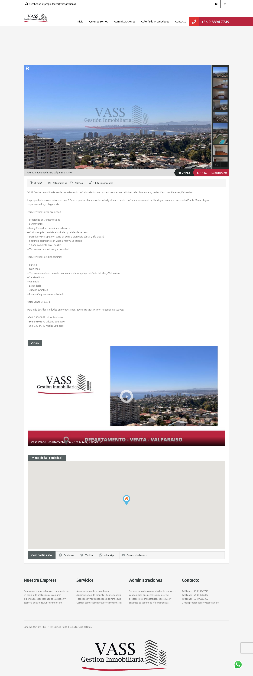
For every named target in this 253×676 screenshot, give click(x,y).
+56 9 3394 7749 (215, 22)
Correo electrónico (134, 555)
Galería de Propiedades (155, 21)
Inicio (80, 21)
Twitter (86, 555)
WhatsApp (107, 555)
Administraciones (124, 21)
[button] (126, 500)
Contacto (180, 21)
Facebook (66, 555)
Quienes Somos (98, 21)
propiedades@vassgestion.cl (60, 4)
